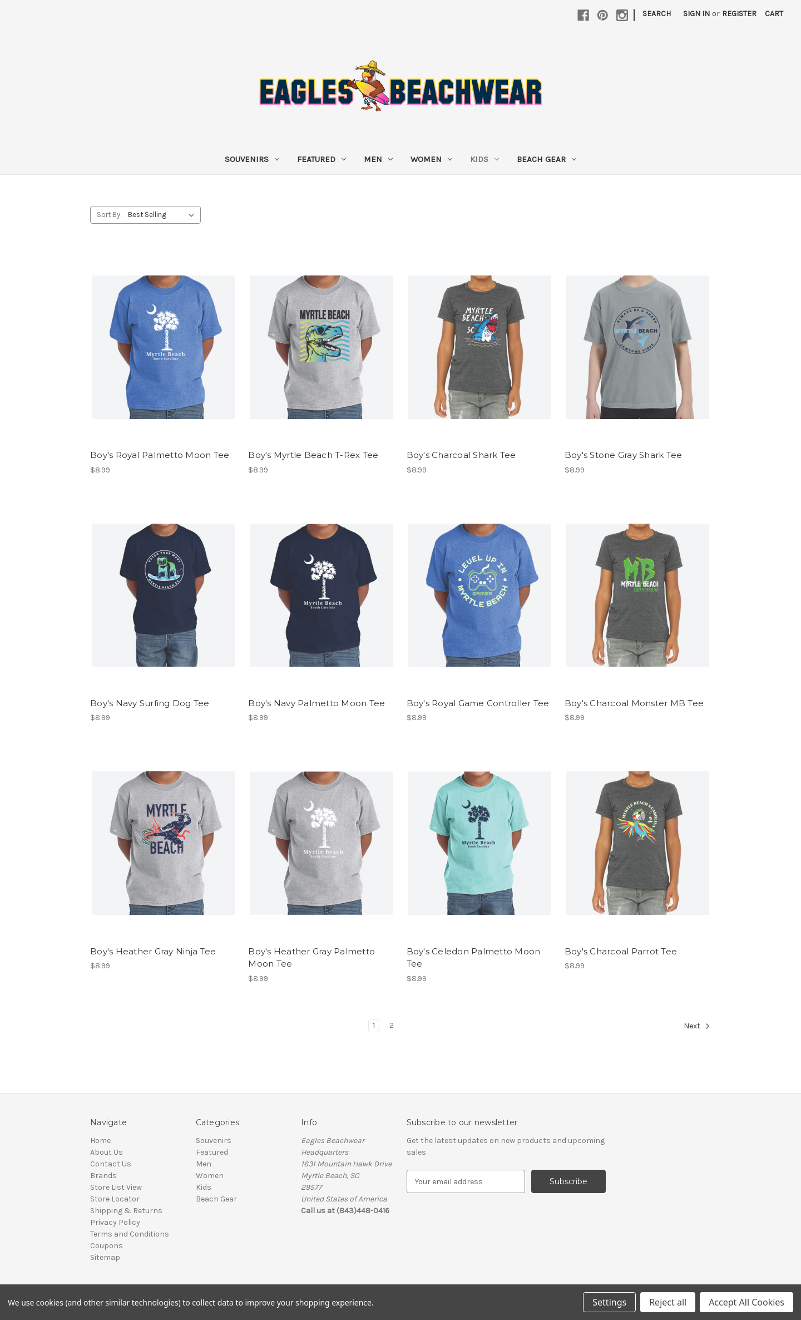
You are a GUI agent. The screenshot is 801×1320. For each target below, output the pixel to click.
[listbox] (163, 214)
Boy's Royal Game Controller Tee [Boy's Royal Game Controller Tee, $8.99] (478, 703)
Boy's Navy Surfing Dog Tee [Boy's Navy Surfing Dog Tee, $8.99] (150, 703)
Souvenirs (252, 159)
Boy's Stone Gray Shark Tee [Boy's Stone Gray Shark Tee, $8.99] (624, 455)
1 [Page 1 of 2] (374, 1025)
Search (656, 13)
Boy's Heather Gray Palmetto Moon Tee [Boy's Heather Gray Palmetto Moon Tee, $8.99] (311, 957)
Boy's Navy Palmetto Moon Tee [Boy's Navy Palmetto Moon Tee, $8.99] (316, 703)
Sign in (696, 13)
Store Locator (115, 1199)
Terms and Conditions (129, 1234)
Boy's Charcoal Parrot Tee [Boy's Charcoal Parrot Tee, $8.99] (621, 951)
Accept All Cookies (746, 1302)
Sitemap (105, 1257)
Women (431, 159)
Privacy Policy (115, 1222)
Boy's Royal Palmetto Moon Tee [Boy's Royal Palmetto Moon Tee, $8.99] (159, 455)
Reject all (667, 1302)
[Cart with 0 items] (774, 13)
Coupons (106, 1245)
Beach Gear (546, 159)
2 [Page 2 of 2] (391, 1025)
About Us (106, 1152)
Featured (321, 159)
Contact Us (110, 1164)
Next (697, 1026)
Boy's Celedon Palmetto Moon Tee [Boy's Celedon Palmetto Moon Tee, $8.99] (474, 957)
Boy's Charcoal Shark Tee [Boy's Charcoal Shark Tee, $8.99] (461, 455)
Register (739, 13)
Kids (484, 159)
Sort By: (109, 214)
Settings (609, 1302)
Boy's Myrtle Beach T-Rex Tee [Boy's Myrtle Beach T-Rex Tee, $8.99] (313, 455)
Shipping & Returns (126, 1210)
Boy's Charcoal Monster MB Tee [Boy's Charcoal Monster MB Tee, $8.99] (634, 703)
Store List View (116, 1187)
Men (378, 159)
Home (100, 1140)
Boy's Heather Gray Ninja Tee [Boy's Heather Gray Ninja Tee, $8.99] (153, 951)
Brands (103, 1175)
